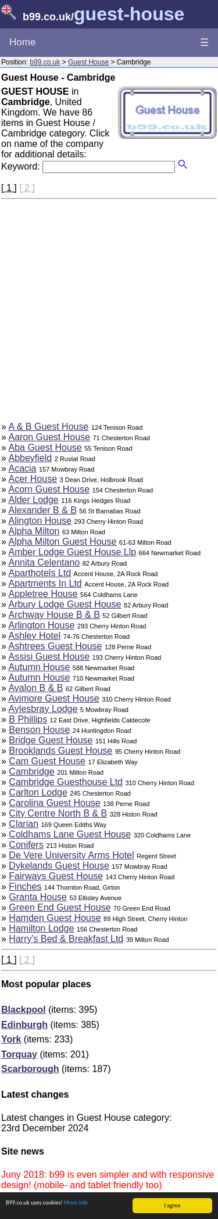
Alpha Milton (33, 531)
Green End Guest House (59, 907)
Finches (25, 886)
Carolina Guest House (54, 803)
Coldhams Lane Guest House (70, 834)
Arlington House (41, 625)
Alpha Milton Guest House (62, 541)
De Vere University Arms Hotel (71, 855)
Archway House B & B (53, 615)
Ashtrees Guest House (55, 646)
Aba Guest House (44, 447)
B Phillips (28, 719)
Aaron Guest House (49, 437)
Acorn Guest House (49, 489)
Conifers (26, 845)
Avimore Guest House (53, 698)
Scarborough (30, 1069)
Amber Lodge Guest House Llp (72, 552)
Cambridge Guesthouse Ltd (66, 782)
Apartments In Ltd (44, 583)
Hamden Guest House (55, 918)
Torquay (19, 1054)
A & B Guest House (48, 426)
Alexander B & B (42, 510)
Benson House (39, 730)
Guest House (88, 62)
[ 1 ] (9, 188)
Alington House (40, 521)
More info (76, 1202)
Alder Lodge (33, 500)
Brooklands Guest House (60, 751)
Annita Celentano (44, 562)
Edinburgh (24, 1025)
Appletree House (42, 594)
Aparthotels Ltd (39, 573)
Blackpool (23, 1010)
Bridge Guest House (50, 740)
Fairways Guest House (56, 876)
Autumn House (39, 667)
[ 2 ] (27, 188)
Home (22, 42)
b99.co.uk (45, 62)
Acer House (32, 479)
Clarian (23, 824)
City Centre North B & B (58, 813)
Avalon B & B (35, 688)
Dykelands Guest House (59, 866)
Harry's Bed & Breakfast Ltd (66, 939)
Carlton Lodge (38, 792)
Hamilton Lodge (41, 928)
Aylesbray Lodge (42, 709)
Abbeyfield (30, 458)
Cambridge (31, 771)
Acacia (22, 468)
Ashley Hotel (34, 636)
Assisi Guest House (49, 656)
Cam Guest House (47, 761)
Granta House (38, 897)
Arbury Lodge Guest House (64, 604)
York (11, 1039)
